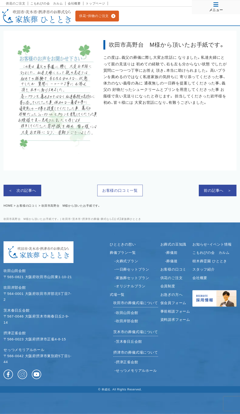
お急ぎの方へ (171, 295)
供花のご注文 (15, 3)
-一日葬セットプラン (131, 269)
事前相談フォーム (175, 311)
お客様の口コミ (173, 269)
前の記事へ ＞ (218, 190)
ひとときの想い (123, 244)
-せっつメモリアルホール (135, 370)
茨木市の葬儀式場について (135, 332)
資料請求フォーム (175, 320)
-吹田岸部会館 (126, 321)
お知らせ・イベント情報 (212, 244)
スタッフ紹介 (203, 269)
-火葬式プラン (126, 261)
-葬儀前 (171, 253)
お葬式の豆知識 (173, 244)
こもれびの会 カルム (46, 3)
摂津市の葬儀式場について (135, 352)
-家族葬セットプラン (131, 278)
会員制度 (167, 286)
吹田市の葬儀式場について (135, 303)
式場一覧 (117, 295)
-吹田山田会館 (126, 313)
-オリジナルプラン (130, 286)
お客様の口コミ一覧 (120, 190)
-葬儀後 (171, 261)
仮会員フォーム (173, 303)
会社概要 (74, 3)
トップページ (95, 3)
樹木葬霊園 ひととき (209, 261)
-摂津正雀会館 (126, 362)
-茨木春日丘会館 (128, 341)
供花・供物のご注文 (94, 16)
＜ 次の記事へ (22, 190)
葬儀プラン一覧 (123, 253)
